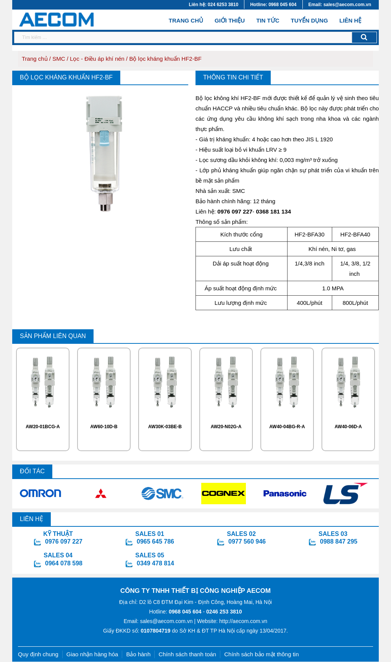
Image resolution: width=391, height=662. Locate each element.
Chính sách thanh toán (187, 654)
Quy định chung (38, 654)
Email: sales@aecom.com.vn (340, 4)
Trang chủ (186, 20)
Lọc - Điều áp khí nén (97, 58)
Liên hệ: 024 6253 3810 (213, 4)
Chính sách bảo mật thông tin (261, 654)
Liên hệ (350, 20)
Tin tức (267, 20)
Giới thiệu (230, 20)
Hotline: (175, 612)
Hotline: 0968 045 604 (273, 4)
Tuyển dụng (309, 20)
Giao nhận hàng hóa (92, 654)
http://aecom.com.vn (243, 621)
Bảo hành (138, 654)
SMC (58, 58)
